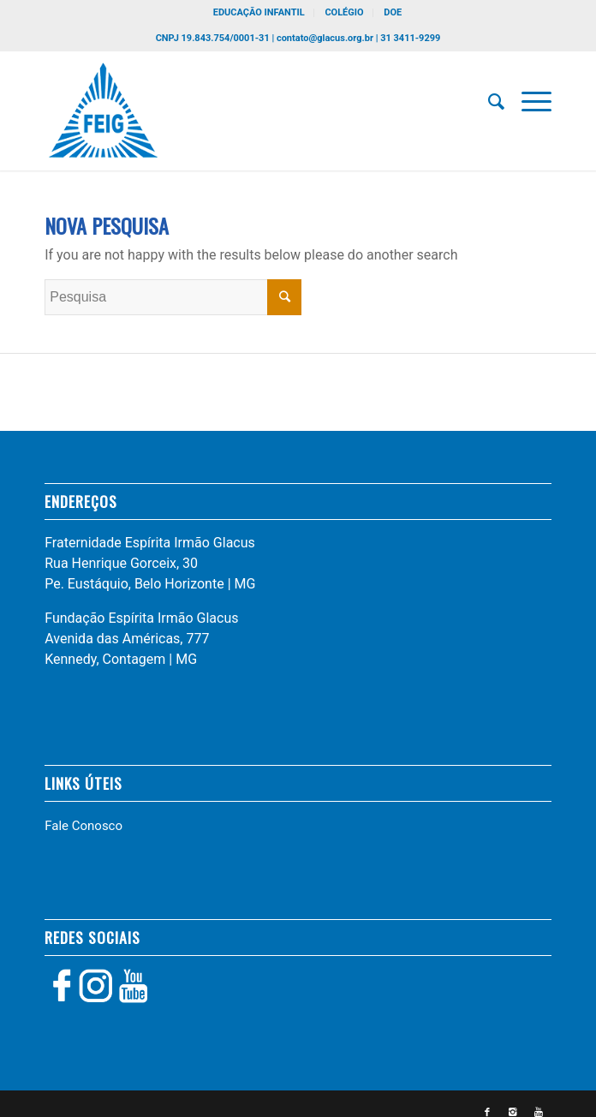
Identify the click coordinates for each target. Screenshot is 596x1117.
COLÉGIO (344, 12)
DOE (393, 12)
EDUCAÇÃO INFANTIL (259, 12)
